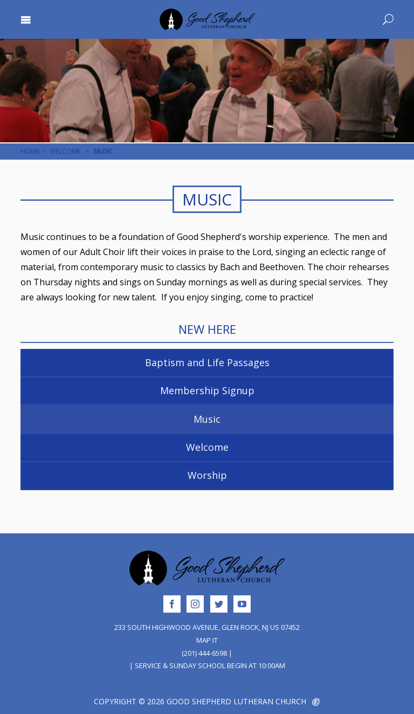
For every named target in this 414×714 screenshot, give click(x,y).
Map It (207, 640)
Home (29, 151)
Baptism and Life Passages (207, 362)
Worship (207, 475)
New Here (207, 329)
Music (207, 419)
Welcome (65, 151)
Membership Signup (207, 390)
